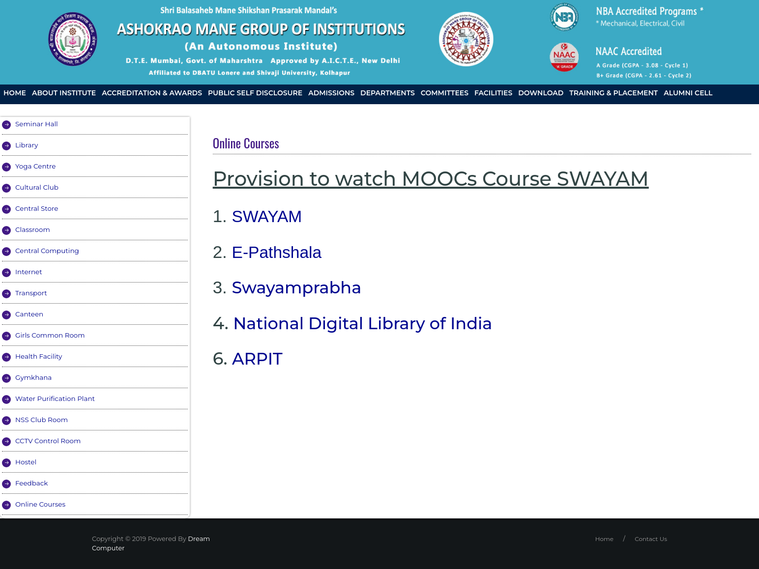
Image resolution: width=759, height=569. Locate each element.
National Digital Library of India (368, 323)
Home (14, 92)
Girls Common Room (51, 335)
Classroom (33, 229)
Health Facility (39, 356)
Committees (444, 92)
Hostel (26, 461)
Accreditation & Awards (152, 92)
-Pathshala (284, 251)
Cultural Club (37, 187)
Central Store (37, 208)
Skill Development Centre (385, 109)
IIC (160, 109)
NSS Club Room (42, 419)
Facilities (493, 92)
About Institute (64, 92)
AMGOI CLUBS (85, 109)
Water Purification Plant (56, 398)
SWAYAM (268, 216)
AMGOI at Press (201, 109)
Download (540, 92)
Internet (29, 271)
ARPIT (258, 358)
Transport (31, 292)
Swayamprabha (299, 287)
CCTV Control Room (49, 440)
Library (27, 145)
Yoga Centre (36, 166)
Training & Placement (613, 92)
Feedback (32, 483)
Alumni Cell (688, 92)
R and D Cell (28, 109)
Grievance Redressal (281, 109)
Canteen (29, 314)
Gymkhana (34, 377)
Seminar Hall (37, 123)
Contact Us (467, 109)
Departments (387, 92)
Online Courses (41, 504)
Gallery (133, 109)
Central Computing (48, 250)
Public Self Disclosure (255, 92)
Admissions (331, 92)
